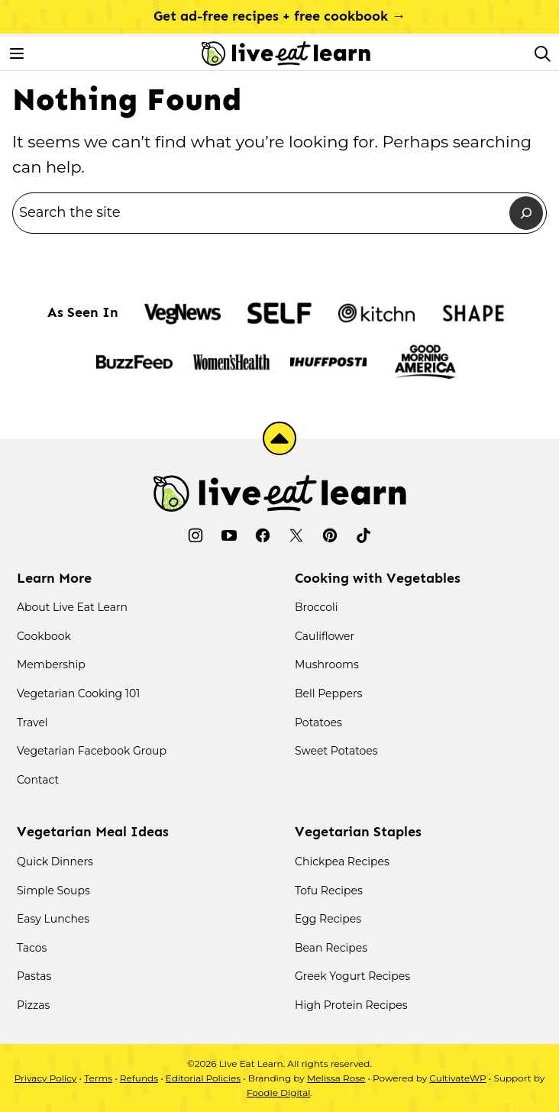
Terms (98, 1078)
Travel (32, 722)
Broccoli (316, 607)
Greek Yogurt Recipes (352, 976)
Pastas (34, 976)
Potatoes (318, 722)
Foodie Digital (279, 1092)
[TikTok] (363, 535)
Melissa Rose (336, 1078)
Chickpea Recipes (342, 861)
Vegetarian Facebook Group (91, 751)
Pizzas (33, 1005)
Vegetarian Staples (358, 831)
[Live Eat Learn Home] (286, 53)
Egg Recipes (328, 919)
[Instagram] (195, 535)
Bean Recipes (331, 948)
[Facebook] (263, 535)
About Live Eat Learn (72, 607)
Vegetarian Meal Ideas (93, 831)
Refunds (139, 1078)
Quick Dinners (55, 861)
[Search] (542, 53)
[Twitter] (296, 535)
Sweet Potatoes (336, 751)
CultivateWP (457, 1078)
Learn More (54, 578)
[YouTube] (229, 535)
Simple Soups (53, 890)
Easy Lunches (53, 919)
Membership (51, 664)
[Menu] (17, 53)
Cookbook (44, 636)
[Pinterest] (330, 535)
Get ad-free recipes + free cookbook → (279, 16)
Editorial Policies (203, 1078)
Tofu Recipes (329, 890)
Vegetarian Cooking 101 (78, 693)
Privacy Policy (46, 1078)
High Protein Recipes (351, 1005)
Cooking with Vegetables (377, 578)
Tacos (32, 948)
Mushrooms (327, 664)
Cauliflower (324, 636)
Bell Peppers (328, 693)
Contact (38, 780)
